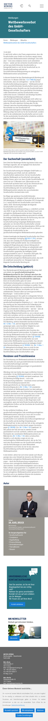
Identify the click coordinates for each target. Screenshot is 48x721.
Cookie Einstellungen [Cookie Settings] (24, 715)
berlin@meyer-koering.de (14, 683)
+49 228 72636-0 (11, 670)
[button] (21, 5)
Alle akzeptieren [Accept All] (27, 710)
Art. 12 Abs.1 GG (25, 427)
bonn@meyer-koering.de (14, 668)
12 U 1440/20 (30, 80)
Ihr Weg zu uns (8, 674)
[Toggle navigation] (42, 6)
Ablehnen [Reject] (40, 710)
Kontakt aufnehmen (17, 605)
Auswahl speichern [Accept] (11, 710)
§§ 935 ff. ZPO (30, 239)
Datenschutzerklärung (18, 705)
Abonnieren (13, 639)
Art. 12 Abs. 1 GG (9, 324)
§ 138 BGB (36, 337)
